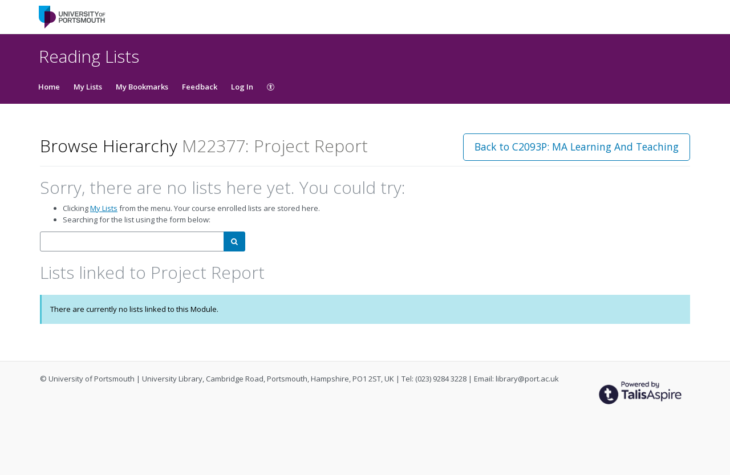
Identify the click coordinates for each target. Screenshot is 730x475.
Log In (242, 87)
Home (49, 87)
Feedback (199, 87)
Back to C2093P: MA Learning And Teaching (576, 146)
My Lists (88, 87)
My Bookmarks (142, 87)
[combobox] (132, 241)
